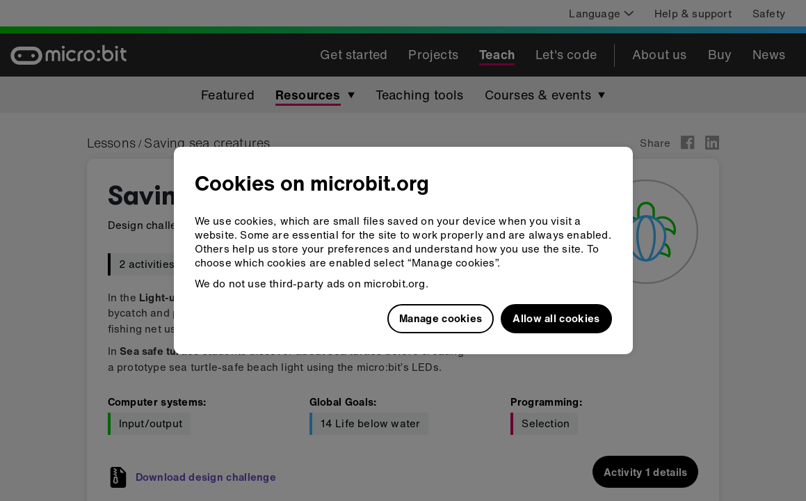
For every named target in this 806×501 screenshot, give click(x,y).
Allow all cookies (556, 318)
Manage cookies (440, 318)
